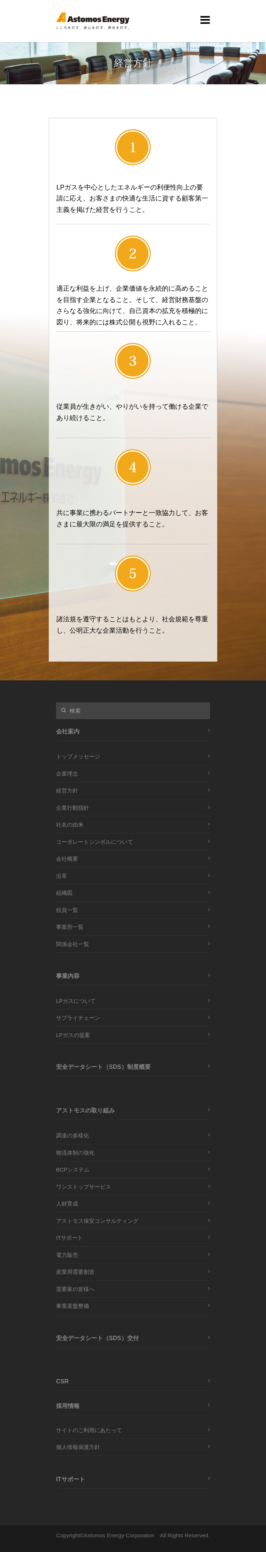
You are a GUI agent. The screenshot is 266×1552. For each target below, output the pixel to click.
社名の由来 (70, 824)
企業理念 (67, 774)
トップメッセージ (78, 756)
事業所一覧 (70, 927)
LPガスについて (76, 1001)
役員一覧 (67, 910)
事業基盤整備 (72, 1306)
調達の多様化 (72, 1135)
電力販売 (67, 1255)
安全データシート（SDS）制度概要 (103, 1066)
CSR (62, 1381)
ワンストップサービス (83, 1187)
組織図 (64, 893)
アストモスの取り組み (85, 1110)
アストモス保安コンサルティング (97, 1221)
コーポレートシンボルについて (94, 842)
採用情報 (68, 1405)
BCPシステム (72, 1169)
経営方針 (67, 790)
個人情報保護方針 (78, 1447)
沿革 (61, 876)
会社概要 (67, 859)
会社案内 (68, 731)
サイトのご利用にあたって (89, 1430)
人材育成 (67, 1203)
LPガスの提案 (73, 1035)
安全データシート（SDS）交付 (97, 1338)
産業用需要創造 (75, 1272)
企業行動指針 (72, 808)
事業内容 (68, 975)
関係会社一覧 (72, 944)
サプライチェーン (78, 1018)
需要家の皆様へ (75, 1289)
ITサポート (69, 1238)
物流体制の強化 (75, 1153)
